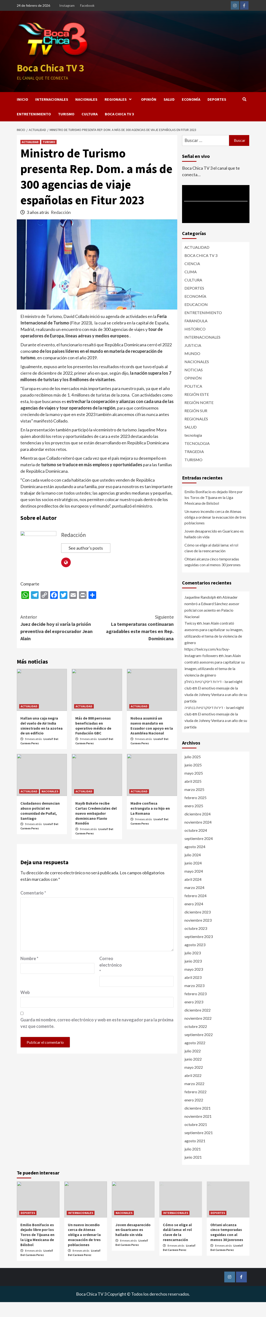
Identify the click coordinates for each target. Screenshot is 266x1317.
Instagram (67, 5)
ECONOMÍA (191, 114)
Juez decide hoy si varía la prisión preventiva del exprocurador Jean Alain (58, 642)
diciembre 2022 (197, 1025)
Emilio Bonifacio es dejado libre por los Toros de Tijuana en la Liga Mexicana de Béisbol (213, 512)
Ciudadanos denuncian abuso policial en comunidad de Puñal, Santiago (40, 826)
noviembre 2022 (198, 1033)
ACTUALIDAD (30, 157)
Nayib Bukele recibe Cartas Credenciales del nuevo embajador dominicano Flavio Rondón (96, 828)
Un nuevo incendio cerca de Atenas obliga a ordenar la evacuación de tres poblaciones (215, 532)
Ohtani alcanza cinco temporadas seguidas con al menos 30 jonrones (212, 577)
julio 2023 (192, 967)
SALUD (169, 114)
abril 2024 (192, 894)
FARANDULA (195, 335)
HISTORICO (195, 344)
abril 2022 (192, 1090)
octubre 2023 (195, 943)
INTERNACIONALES (51, 114)
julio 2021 (192, 1164)
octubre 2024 (195, 845)
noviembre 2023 (198, 935)
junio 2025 (193, 779)
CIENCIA (192, 278)
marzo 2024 (194, 902)
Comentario (33, 908)
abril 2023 (192, 992)
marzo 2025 (194, 804)
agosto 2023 (194, 959)
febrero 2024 (195, 910)
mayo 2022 (193, 1082)
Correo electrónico (110, 980)
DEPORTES (216, 114)
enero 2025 (193, 820)
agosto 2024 (194, 861)
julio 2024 (192, 869)
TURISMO (66, 128)
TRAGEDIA (194, 466)
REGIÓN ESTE (196, 409)
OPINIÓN (148, 114)
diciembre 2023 (197, 927)
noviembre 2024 (198, 837)
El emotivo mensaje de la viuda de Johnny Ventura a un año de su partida (215, 709)
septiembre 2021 (198, 1147)
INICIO (22, 114)
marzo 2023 (194, 1000)
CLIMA (190, 286)
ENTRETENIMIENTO (34, 128)
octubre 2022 (195, 1041)
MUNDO (192, 368)
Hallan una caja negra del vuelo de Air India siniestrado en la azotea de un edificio (41, 740)
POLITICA (193, 401)
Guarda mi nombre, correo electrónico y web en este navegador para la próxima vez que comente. (96, 1038)
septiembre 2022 (198, 1049)
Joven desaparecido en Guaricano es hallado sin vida (214, 549)
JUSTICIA (192, 360)
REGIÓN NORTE (198, 417)
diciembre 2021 (197, 1123)
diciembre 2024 (197, 828)
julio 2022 (192, 1065)
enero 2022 (193, 1114)
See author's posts (86, 563)
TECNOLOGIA (197, 458)
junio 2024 (193, 878)
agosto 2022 (194, 1057)
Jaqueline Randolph (200, 612)
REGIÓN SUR (195, 425)
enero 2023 (193, 1016)
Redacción (61, 227)
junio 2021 (193, 1172)
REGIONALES (119, 114)
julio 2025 (192, 771)
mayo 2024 (193, 886)
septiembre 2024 (198, 853)
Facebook (87, 5)
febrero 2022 (195, 1106)
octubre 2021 (195, 1139)
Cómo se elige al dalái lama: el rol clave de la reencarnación (211, 563)
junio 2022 (193, 1074)
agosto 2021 (194, 1155)
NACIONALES (86, 114)
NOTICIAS (193, 384)
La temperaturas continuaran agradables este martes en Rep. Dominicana (135, 642)
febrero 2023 (195, 1008)
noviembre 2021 (198, 1131)
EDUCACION (196, 319)
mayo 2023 (193, 984)
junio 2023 (193, 976)
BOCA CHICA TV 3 (119, 128)
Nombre (29, 973)
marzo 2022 (194, 1098)
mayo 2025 (193, 788)
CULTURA (90, 128)
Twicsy (190, 638)
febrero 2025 (195, 812)
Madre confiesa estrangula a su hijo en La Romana (150, 823)
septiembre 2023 (198, 951)
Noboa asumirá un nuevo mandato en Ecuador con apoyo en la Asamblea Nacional (151, 740)
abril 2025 (192, 796)
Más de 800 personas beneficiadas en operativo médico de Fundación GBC (93, 740)
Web (25, 1007)
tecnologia (193, 450)
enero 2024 (193, 918)
